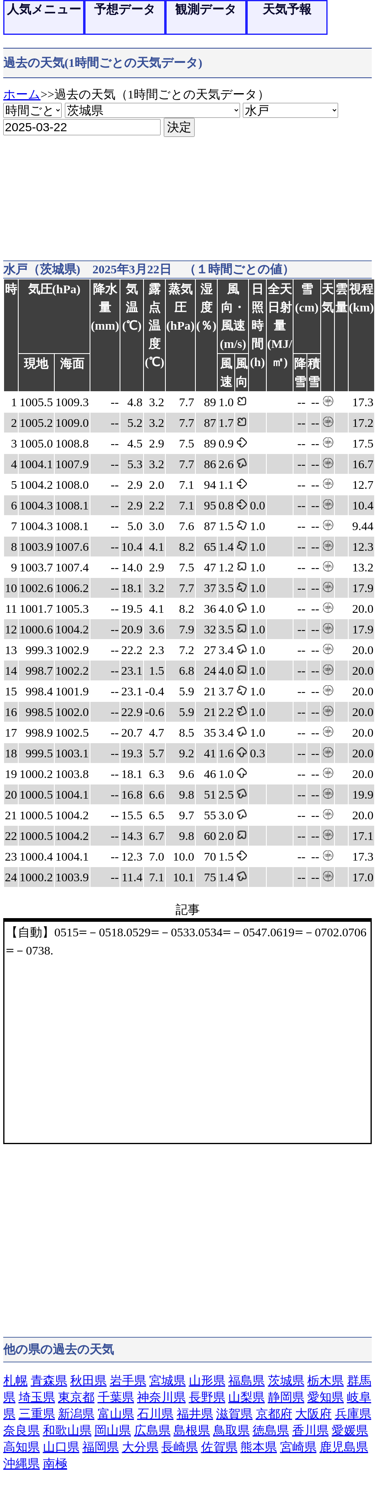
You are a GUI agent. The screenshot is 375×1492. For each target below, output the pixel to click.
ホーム (22, 94)
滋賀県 (234, 1413)
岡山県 (112, 1430)
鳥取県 (231, 1430)
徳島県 (271, 1430)
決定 (179, 127)
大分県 (140, 1447)
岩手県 (128, 1380)
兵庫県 (353, 1413)
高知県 (21, 1447)
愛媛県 (350, 1430)
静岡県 (286, 1397)
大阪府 (313, 1413)
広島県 (152, 1430)
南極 (55, 1463)
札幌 (15, 1380)
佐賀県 (219, 1447)
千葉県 (116, 1397)
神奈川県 (161, 1397)
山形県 (207, 1380)
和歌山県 (67, 1430)
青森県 (49, 1380)
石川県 (155, 1413)
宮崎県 (298, 1447)
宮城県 (167, 1380)
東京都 (76, 1397)
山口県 (61, 1447)
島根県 (192, 1430)
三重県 (37, 1413)
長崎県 (179, 1447)
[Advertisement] (155, 193)
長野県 (207, 1397)
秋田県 (88, 1380)
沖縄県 (21, 1463)
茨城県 (286, 1380)
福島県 (246, 1380)
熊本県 (258, 1447)
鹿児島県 (343, 1447)
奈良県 (21, 1430)
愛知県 (325, 1397)
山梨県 (246, 1397)
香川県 (310, 1430)
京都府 (274, 1413)
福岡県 (100, 1447)
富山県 (116, 1413)
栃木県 (325, 1380)
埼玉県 (37, 1397)
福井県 (195, 1413)
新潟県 (76, 1413)
